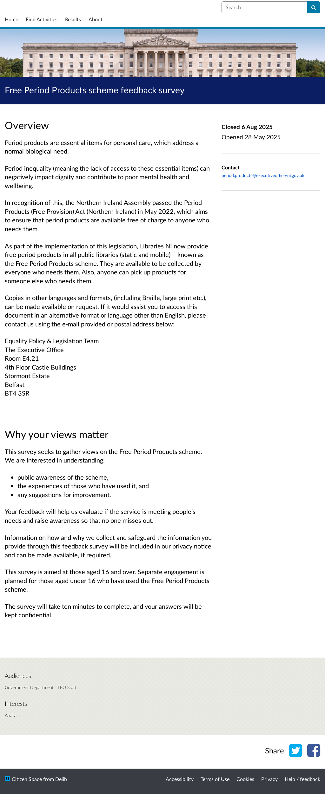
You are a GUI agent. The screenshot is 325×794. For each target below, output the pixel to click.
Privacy (269, 779)
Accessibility (180, 779)
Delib (61, 779)
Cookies (245, 779)
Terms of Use (215, 779)
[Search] (313, 7)
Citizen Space (27, 779)
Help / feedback (302, 779)
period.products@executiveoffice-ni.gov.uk (263, 175)
